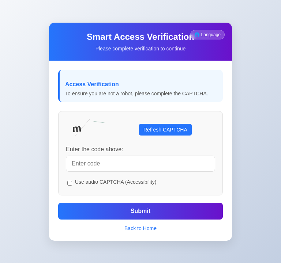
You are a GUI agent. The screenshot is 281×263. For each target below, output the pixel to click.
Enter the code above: (94, 149)
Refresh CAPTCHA (165, 130)
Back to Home (140, 228)
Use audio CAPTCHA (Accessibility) (116, 182)
